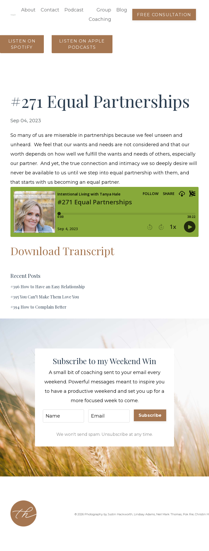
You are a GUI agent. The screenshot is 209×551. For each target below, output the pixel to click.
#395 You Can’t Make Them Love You (44, 296)
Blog (121, 10)
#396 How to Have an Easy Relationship (47, 286)
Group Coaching (100, 14)
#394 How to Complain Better (38, 306)
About (28, 10)
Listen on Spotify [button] (22, 44)
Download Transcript (62, 250)
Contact (50, 10)
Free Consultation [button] (164, 14)
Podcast (73, 10)
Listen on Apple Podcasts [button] (82, 44)
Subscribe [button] (150, 415)
